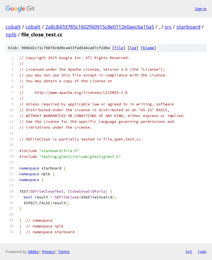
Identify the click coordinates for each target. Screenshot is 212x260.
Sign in (200, 8)
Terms (64, 251)
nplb (11, 34)
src (168, 26)
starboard (188, 26)
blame (148, 48)
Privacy (48, 251)
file (118, 48)
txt (189, 251)
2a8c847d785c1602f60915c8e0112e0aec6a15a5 (99, 26)
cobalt (13, 26)
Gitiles (33, 251)
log (133, 48)
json (202, 251)
